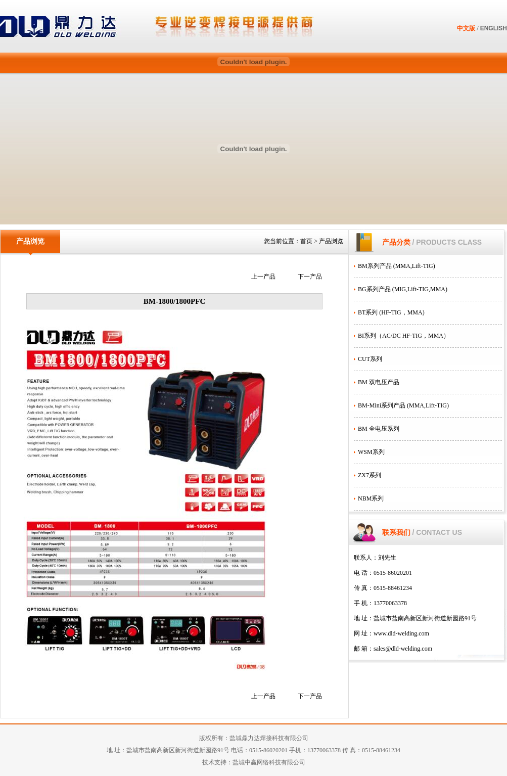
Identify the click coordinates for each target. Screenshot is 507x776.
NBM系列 (371, 498)
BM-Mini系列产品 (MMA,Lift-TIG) (403, 405)
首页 (306, 241)
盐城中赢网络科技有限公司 (269, 762)
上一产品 (263, 276)
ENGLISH (493, 28)
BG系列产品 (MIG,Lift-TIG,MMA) (402, 289)
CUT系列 (370, 358)
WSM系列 (371, 451)
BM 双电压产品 (378, 382)
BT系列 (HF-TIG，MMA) (391, 312)
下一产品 (310, 276)
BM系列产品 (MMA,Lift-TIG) (396, 265)
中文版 (466, 28)
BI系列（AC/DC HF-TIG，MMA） (403, 335)
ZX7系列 (369, 475)
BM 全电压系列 (378, 428)
